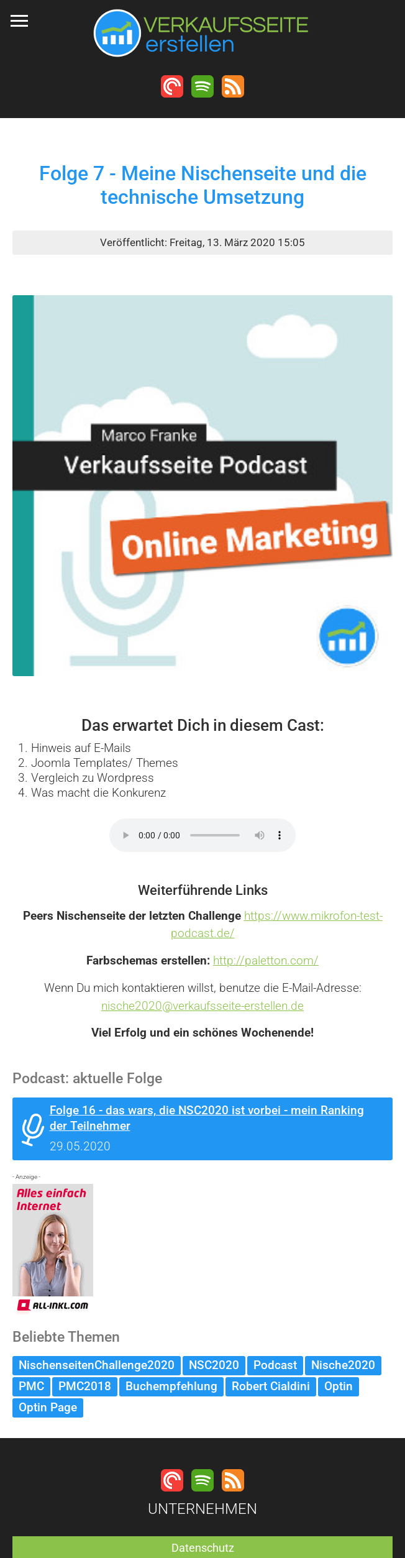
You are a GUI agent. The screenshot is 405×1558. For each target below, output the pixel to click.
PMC (31, 1386)
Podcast (275, 1365)
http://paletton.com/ (266, 960)
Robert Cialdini (271, 1386)
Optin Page (48, 1407)
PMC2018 (84, 1386)
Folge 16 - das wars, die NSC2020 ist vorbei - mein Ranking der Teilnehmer (207, 1118)
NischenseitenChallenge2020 (97, 1365)
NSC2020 (214, 1365)
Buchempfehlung (171, 1386)
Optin (338, 1386)
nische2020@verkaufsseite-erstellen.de (202, 1006)
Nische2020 (343, 1365)
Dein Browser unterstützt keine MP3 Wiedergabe (202, 835)
